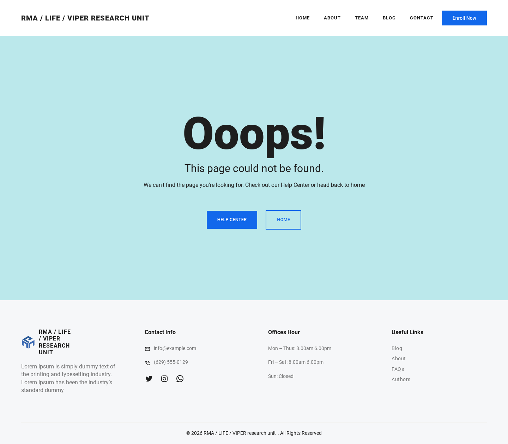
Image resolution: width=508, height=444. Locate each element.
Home (303, 17)
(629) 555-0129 (171, 362)
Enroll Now (464, 18)
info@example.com (175, 348)
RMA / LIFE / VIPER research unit (85, 18)
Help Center (232, 219)
